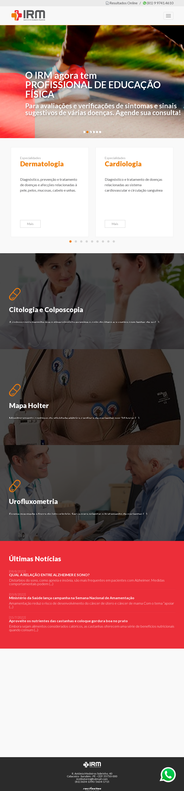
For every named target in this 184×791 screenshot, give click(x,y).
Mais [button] (30, 224)
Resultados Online (123, 3)
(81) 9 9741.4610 (160, 3)
